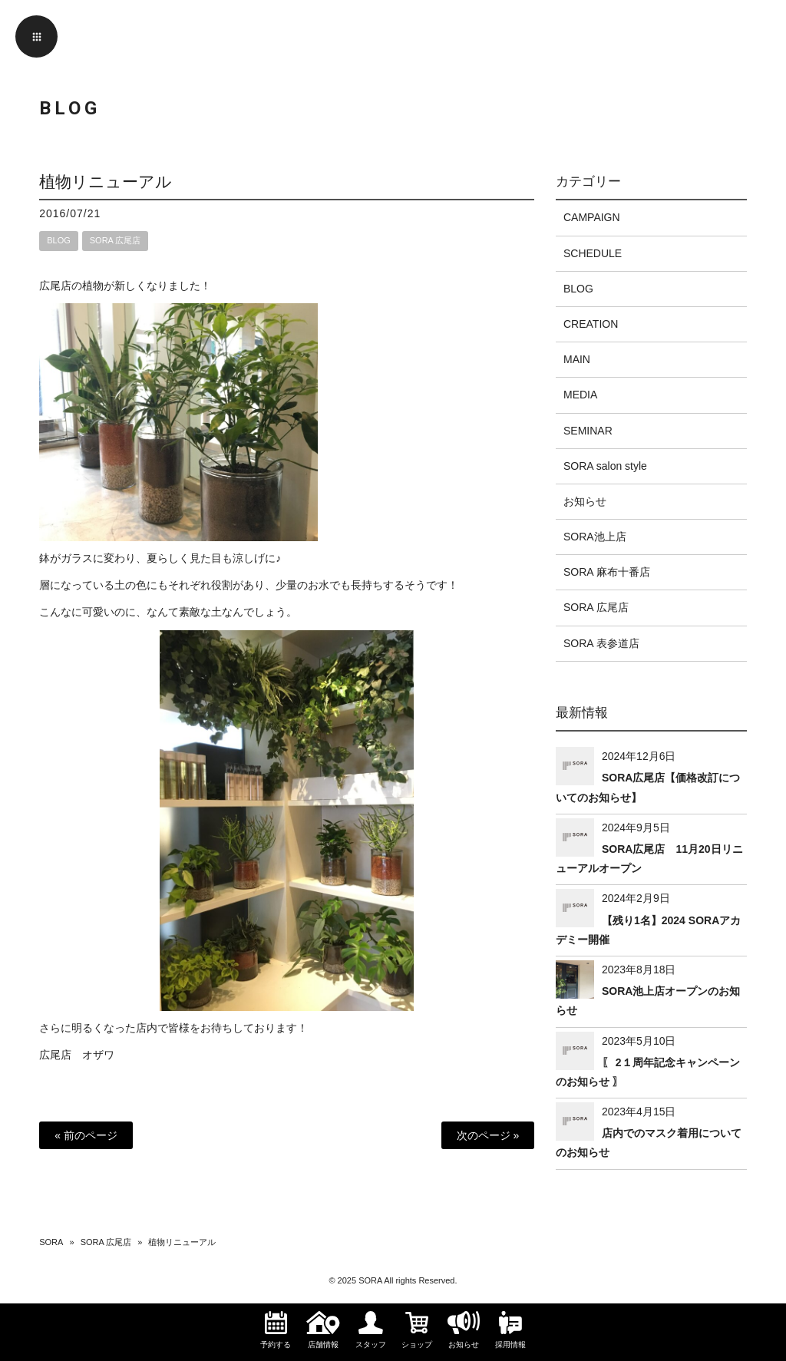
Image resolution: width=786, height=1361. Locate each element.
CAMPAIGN (591, 217)
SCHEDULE (592, 253)
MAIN (576, 359)
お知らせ (584, 501)
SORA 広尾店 (115, 240)
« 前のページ (85, 1135)
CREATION (590, 324)
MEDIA (580, 394)
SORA (51, 1242)
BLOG (59, 240)
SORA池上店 (594, 536)
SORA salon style (605, 466)
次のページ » (488, 1135)
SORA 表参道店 (601, 643)
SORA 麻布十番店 (606, 572)
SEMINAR (588, 430)
